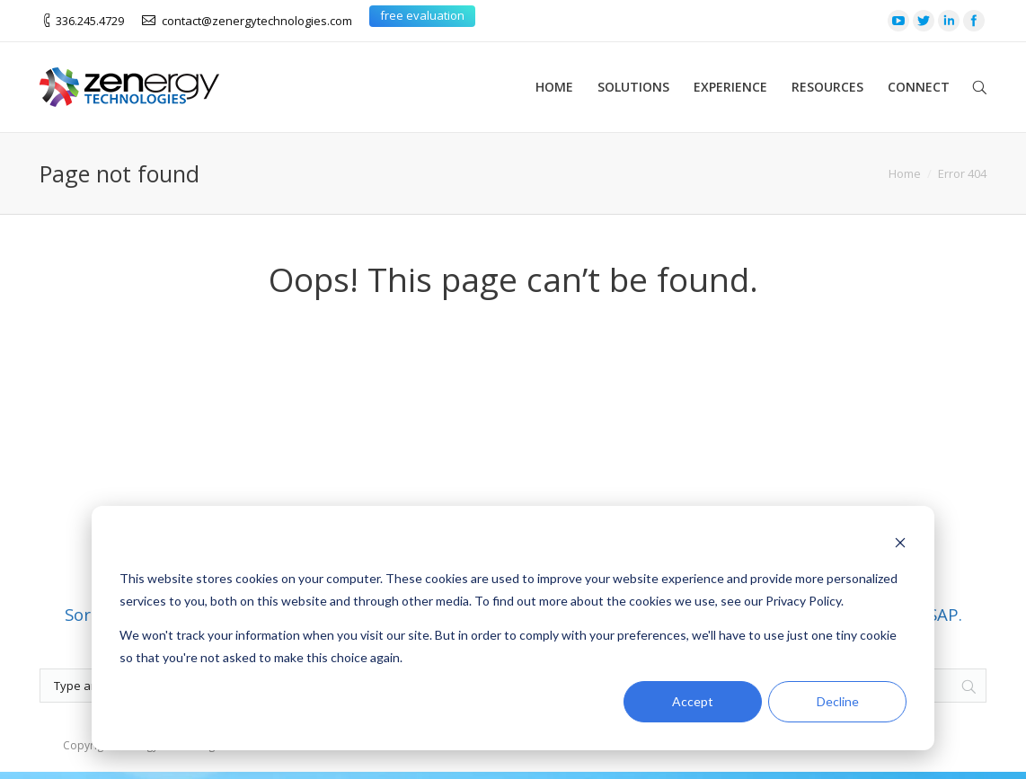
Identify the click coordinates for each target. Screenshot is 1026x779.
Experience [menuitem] (730, 86)
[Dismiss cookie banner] (900, 545)
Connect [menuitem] (919, 86)
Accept (692, 701)
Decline (838, 701)
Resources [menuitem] (827, 86)
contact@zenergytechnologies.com (257, 21)
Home (905, 173)
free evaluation (422, 15)
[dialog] (513, 628)
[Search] (968, 619)
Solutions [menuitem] (633, 86)
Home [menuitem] (554, 86)
